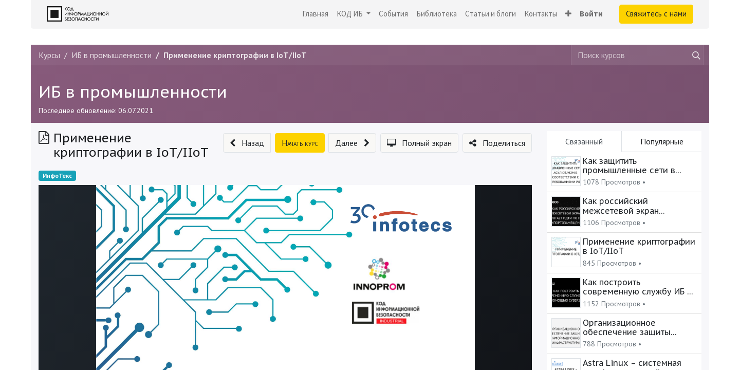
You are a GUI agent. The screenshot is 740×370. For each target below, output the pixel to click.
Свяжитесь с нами (656, 13)
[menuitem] (315, 14)
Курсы (49, 55)
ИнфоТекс (57, 175)
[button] (568, 14)
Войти (591, 13)
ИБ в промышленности (133, 91)
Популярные (661, 141)
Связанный (584, 141)
